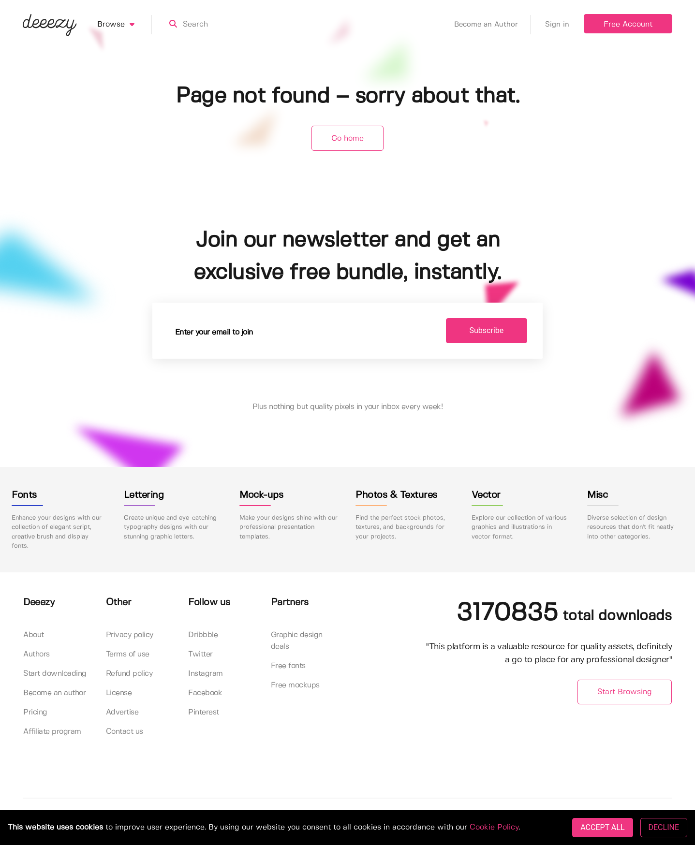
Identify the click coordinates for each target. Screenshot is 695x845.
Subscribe (487, 330)
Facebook (205, 693)
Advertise (122, 712)
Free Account (628, 24)
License (119, 693)
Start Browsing (624, 692)
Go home (347, 138)
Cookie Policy (494, 827)
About (33, 635)
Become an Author (492, 24)
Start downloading (55, 673)
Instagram (205, 673)
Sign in (557, 24)
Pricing (35, 712)
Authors (36, 654)
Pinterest (203, 712)
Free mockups (295, 685)
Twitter (200, 654)
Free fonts (288, 666)
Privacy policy (129, 635)
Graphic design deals (297, 640)
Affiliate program (52, 731)
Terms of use (127, 654)
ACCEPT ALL (602, 827)
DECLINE (664, 827)
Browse (124, 24)
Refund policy (129, 673)
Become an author (54, 693)
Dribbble (203, 635)
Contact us (124, 731)
